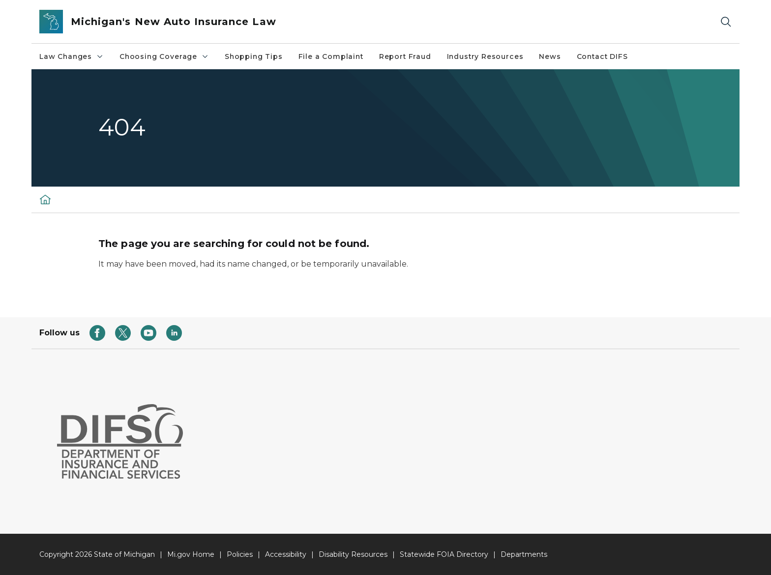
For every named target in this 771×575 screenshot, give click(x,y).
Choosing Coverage (164, 56)
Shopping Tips (254, 56)
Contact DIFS (602, 56)
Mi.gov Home (190, 554)
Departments (524, 554)
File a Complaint (330, 56)
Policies (240, 554)
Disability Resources (353, 554)
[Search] (726, 22)
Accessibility (285, 554)
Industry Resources (485, 56)
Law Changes (71, 56)
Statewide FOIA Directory (444, 554)
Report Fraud (405, 56)
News (550, 56)
